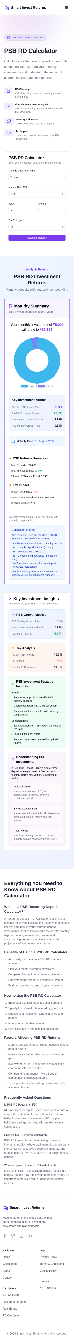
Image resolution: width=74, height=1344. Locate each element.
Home (6, 1257)
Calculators (10, 1263)
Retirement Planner (15, 1301)
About (6, 1270)
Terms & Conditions (52, 1263)
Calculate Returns (37, 237)
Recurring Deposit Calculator (25, 37)
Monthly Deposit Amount (21, 170)
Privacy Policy (48, 1257)
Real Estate (10, 1308)
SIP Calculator (11, 1294)
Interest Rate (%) (17, 187)
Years (11, 203)
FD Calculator (11, 1315)
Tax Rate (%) (15, 220)
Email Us (48, 1288)
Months (42, 203)
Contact (7, 1277)
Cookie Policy (48, 1270)
